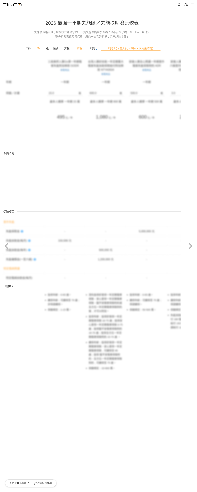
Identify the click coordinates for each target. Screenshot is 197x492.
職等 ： (95, 48)
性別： (57, 48)
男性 (67, 48)
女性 (79, 48)
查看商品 (64, 70)
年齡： (29, 48)
